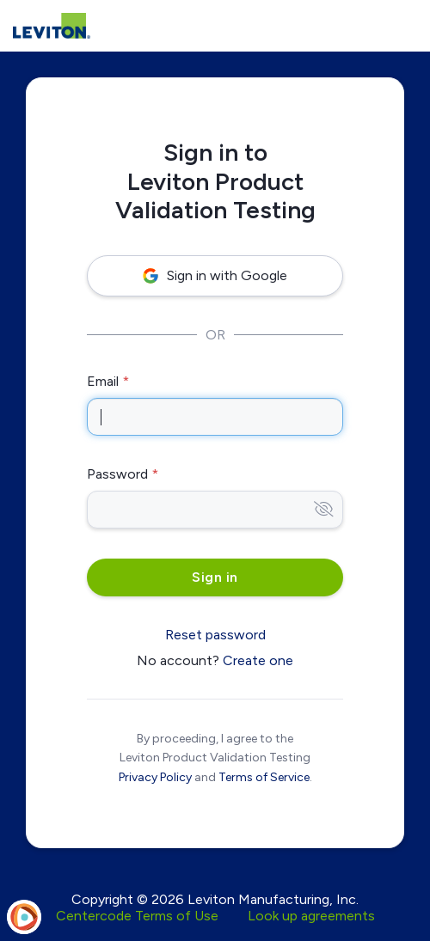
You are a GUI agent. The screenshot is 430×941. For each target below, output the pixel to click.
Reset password (215, 634)
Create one (258, 660)
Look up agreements (311, 915)
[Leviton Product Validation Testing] (51, 26)
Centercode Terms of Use (137, 915)
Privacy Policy (155, 777)
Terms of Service (264, 777)
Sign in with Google (215, 275)
